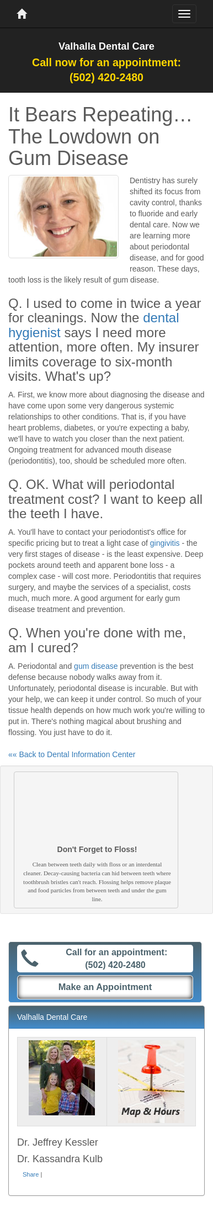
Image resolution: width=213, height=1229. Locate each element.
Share (31, 1174)
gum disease (96, 666)
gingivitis (165, 543)
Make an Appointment (105, 987)
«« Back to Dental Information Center (71, 754)
